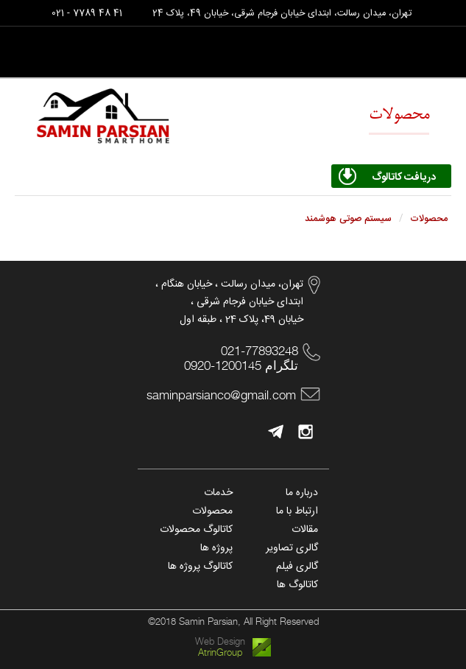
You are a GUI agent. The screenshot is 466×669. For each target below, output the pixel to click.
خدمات (218, 493)
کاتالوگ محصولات (196, 530)
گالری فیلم (297, 566)
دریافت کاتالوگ (404, 177)
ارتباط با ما (297, 511)
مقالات (305, 530)
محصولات (212, 511)
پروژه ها (216, 548)
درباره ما (302, 493)
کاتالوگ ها (297, 585)
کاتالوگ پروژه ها (200, 566)
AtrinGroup (220, 652)
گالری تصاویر (292, 548)
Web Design (220, 641)
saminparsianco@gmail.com (221, 395)
